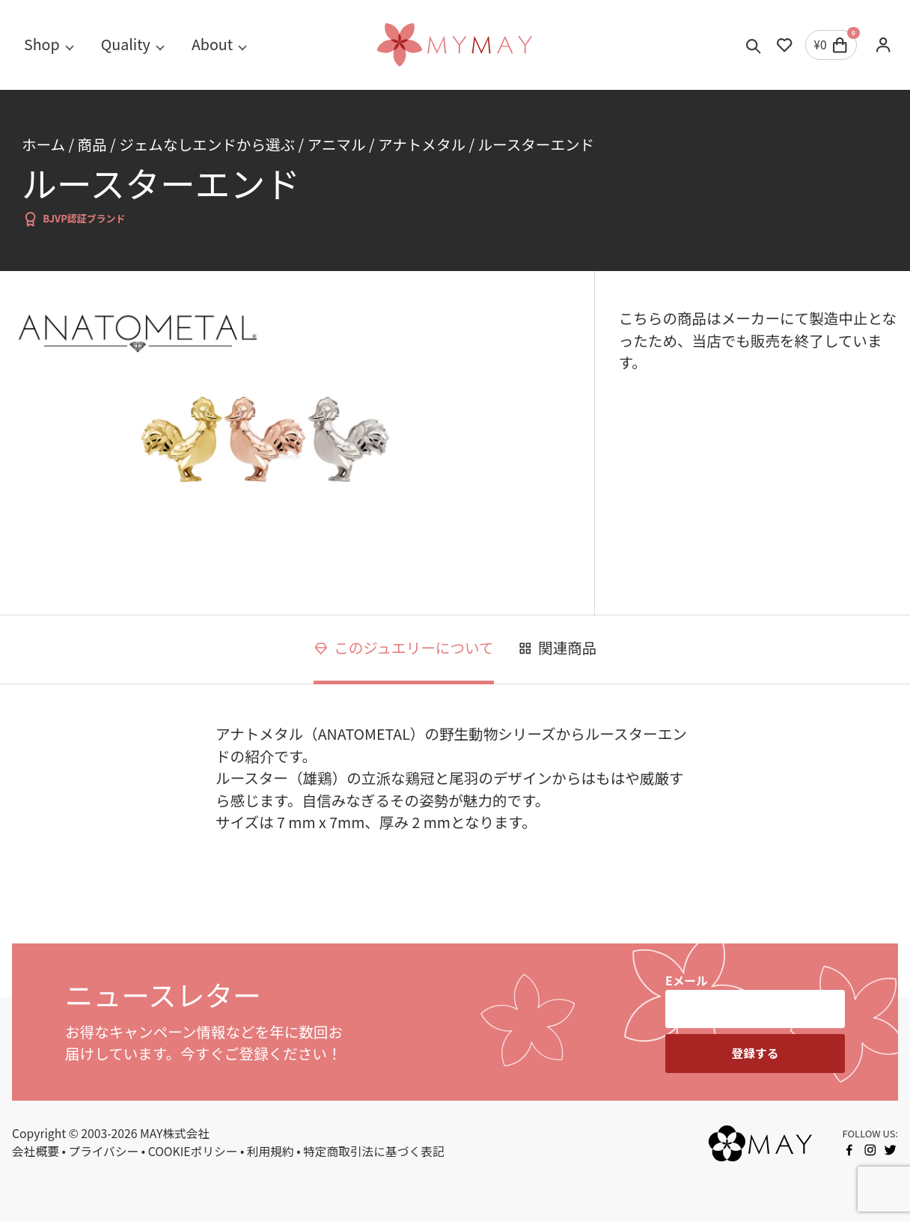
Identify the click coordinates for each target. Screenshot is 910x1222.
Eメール (686, 980)
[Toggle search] (754, 45)
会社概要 (35, 1151)
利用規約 (270, 1151)
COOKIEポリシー (193, 1151)
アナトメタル (421, 144)
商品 (92, 144)
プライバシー (103, 1151)
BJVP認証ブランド (74, 219)
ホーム (43, 144)
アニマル (337, 144)
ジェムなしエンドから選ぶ (207, 144)
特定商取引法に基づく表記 (374, 1151)
